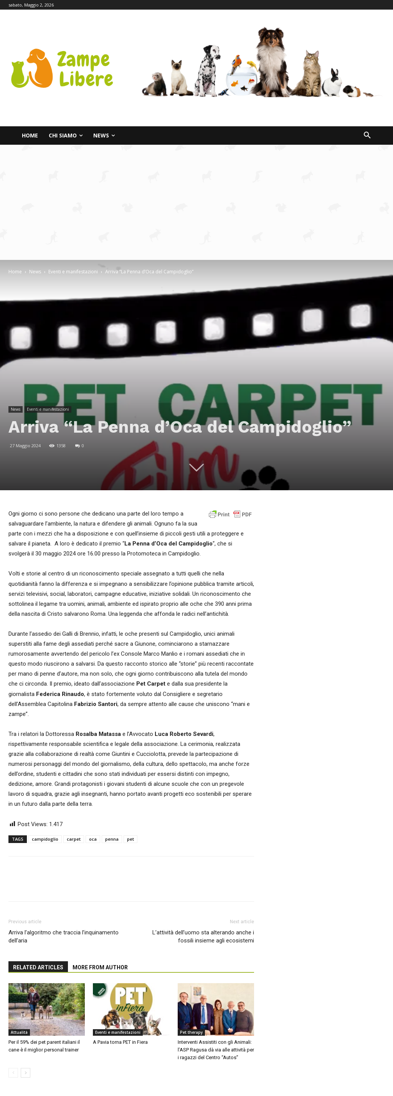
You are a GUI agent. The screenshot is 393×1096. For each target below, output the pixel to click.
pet (130, 839)
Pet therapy (191, 1032)
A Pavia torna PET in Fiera (120, 1042)
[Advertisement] (196, 202)
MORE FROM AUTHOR (100, 967)
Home (15, 271)
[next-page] (25, 1073)
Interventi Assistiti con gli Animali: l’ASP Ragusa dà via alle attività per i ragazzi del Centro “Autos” (216, 1049)
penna (112, 839)
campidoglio (45, 839)
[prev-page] (13, 1073)
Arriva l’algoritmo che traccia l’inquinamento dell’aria (63, 936)
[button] (367, 135)
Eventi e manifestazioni (73, 271)
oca (93, 839)
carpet (74, 839)
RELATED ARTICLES (38, 967)
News (35, 271)
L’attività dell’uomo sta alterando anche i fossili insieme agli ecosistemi (203, 936)
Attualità (19, 1032)
